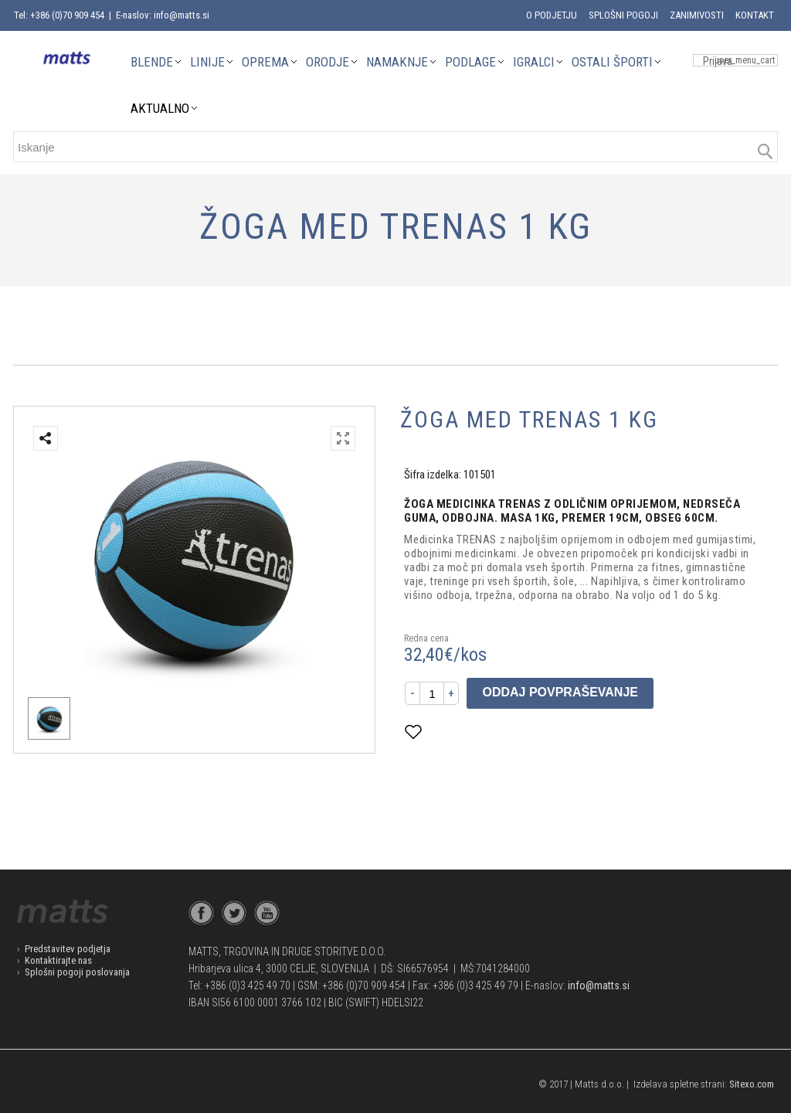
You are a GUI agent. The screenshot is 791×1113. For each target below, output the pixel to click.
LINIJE (207, 62)
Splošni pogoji (623, 15)
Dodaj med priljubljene (489, 731)
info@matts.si (599, 985)
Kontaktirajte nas (58, 960)
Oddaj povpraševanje (560, 692)
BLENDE (152, 62)
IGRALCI (534, 62)
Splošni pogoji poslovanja (77, 972)
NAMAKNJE (397, 62)
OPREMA (265, 62)
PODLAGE (470, 62)
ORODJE (327, 62)
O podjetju (551, 15)
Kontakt (754, 15)
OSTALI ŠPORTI (612, 62)
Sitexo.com (751, 1084)
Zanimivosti (697, 15)
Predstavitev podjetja (67, 949)
